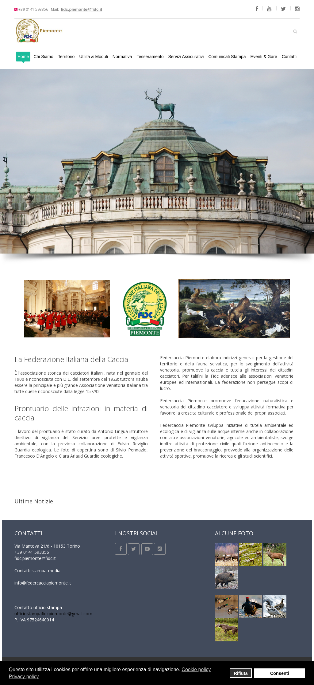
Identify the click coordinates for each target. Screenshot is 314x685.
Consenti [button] (279, 673)
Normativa (122, 56)
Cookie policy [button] (196, 669)
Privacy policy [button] (24, 676)
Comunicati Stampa (227, 56)
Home (23, 56)
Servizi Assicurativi (186, 56)
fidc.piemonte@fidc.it (81, 9)
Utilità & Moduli (93, 56)
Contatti (289, 56)
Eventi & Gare (264, 56)
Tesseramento (150, 56)
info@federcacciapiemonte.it (42, 583)
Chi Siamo (43, 56)
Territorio (66, 56)
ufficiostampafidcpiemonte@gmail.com (53, 613)
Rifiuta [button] (241, 673)
